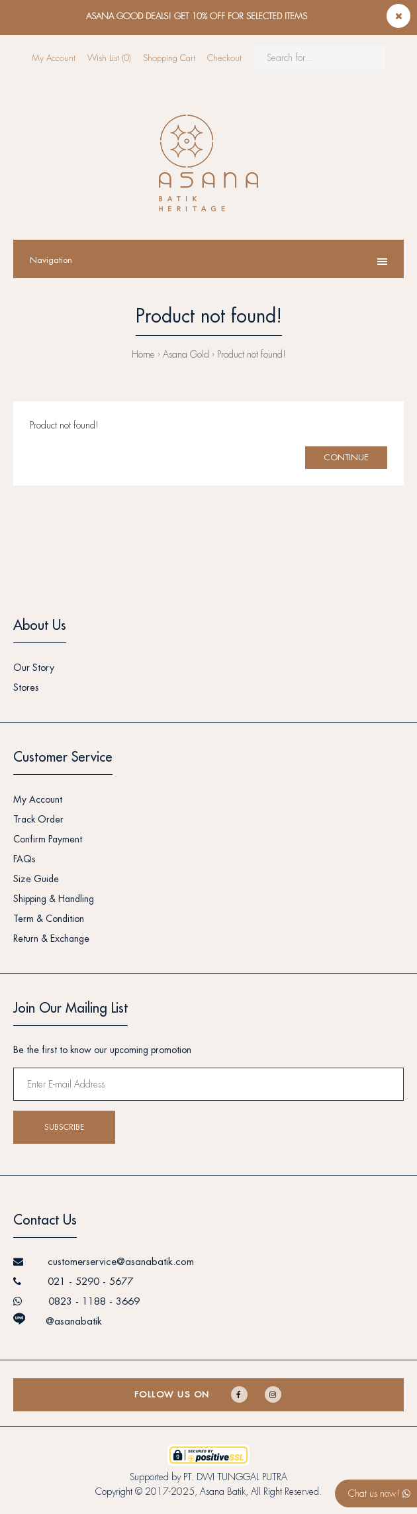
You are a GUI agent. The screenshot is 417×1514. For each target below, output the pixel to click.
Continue (346, 457)
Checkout (224, 58)
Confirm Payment (47, 839)
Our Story (33, 667)
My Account (53, 58)
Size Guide (36, 878)
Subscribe (64, 1127)
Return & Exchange (51, 938)
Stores (26, 687)
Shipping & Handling (53, 898)
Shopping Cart (169, 58)
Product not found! (251, 354)
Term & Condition (48, 918)
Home (143, 354)
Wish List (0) (109, 58)
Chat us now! (379, 1493)
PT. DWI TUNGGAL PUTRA (235, 1477)
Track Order (38, 819)
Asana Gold (186, 354)
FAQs (24, 859)
